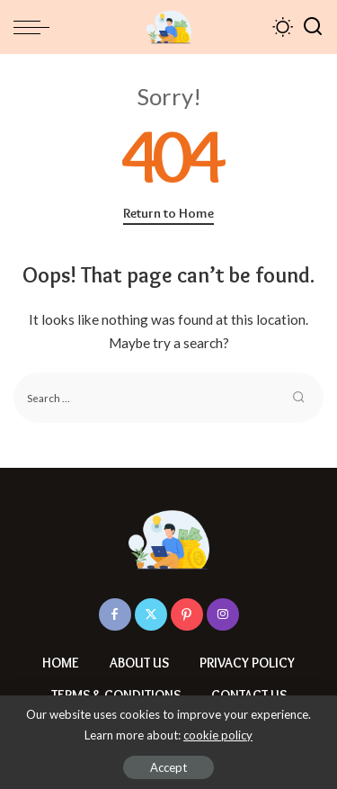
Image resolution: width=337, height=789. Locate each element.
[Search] (313, 27)
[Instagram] (223, 614)
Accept (168, 767)
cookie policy (218, 735)
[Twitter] (151, 614)
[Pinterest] (187, 614)
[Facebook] (115, 614)
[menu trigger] (35, 27)
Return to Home (168, 213)
